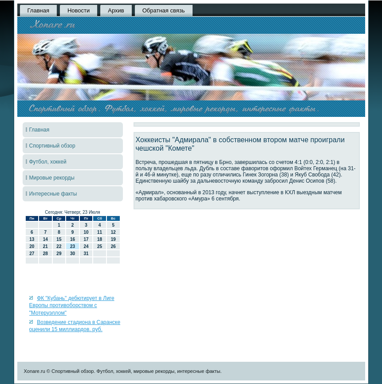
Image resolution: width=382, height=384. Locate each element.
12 (113, 232)
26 (113, 246)
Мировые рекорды (52, 178)
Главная (38, 10)
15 (58, 239)
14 (45, 239)
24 (85, 246)
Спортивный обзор (52, 146)
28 (45, 253)
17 (85, 239)
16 (72, 239)
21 (45, 246)
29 (58, 253)
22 (58, 246)
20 (31, 246)
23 (72, 246)
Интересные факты (53, 194)
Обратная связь (163, 10)
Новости (78, 10)
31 (85, 253)
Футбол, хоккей (48, 162)
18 (99, 239)
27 (31, 253)
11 (99, 232)
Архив (116, 10)
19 (113, 239)
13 (31, 239)
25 (99, 246)
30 (72, 253)
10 (85, 232)
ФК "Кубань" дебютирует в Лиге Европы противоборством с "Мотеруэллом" (71, 305)
